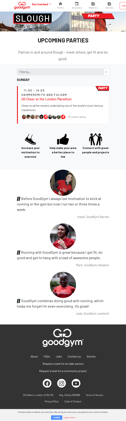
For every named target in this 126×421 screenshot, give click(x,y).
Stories (91, 356)
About (34, 356)
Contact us (74, 356)
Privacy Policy (52, 401)
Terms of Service (94, 395)
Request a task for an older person (63, 363)
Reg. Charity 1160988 (69, 395)
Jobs (59, 356)
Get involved (40, 4)
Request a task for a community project (63, 371)
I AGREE (56, 417)
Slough (33, 18)
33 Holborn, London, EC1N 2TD (38, 395)
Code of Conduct (72, 401)
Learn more (69, 417)
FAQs (47, 356)
